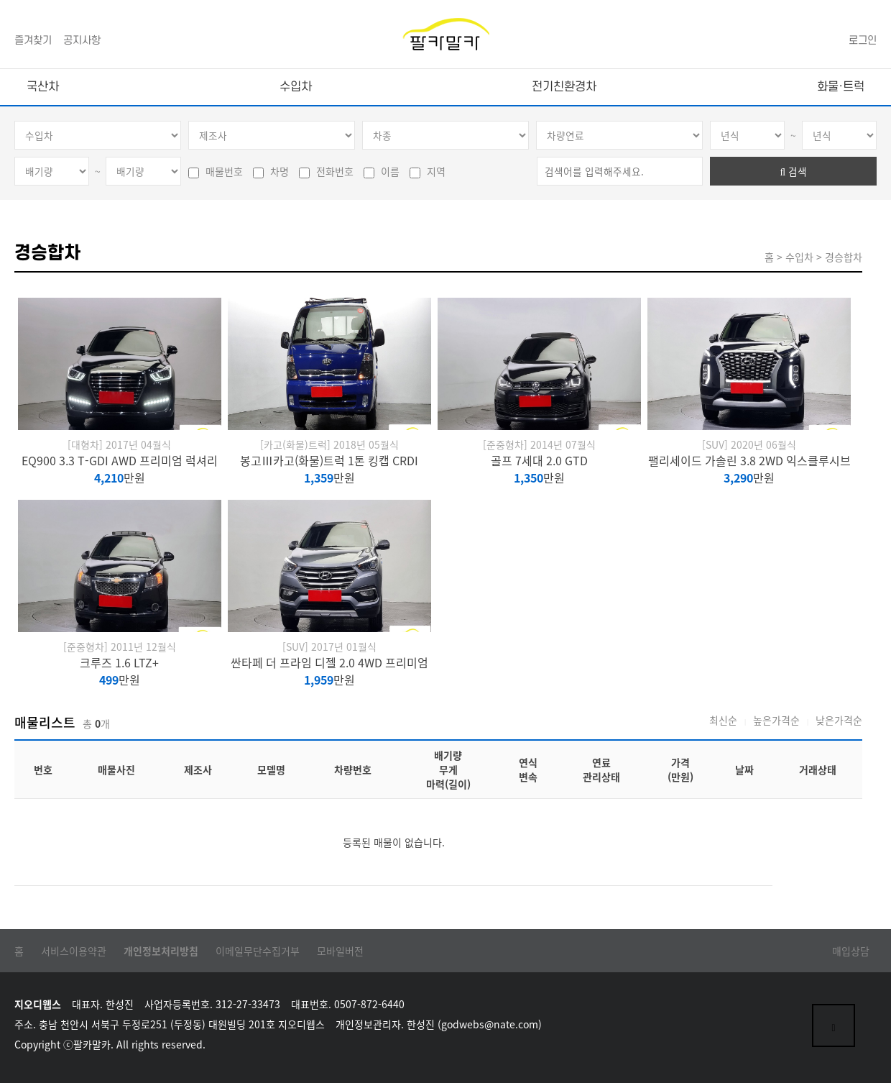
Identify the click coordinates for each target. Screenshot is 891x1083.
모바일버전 (340, 950)
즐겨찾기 (33, 41)
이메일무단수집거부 (258, 950)
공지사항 (82, 41)
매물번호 (215, 171)
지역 (428, 171)
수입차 (296, 87)
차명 (271, 171)
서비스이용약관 (73, 950)
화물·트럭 (840, 87)
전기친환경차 (564, 87)
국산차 (43, 87)
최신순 (723, 720)
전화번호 (326, 171)
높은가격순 (776, 720)
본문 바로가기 (0, 0)
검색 (793, 171)
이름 (382, 171)
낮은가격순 (839, 720)
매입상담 (850, 950)
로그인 (863, 41)
